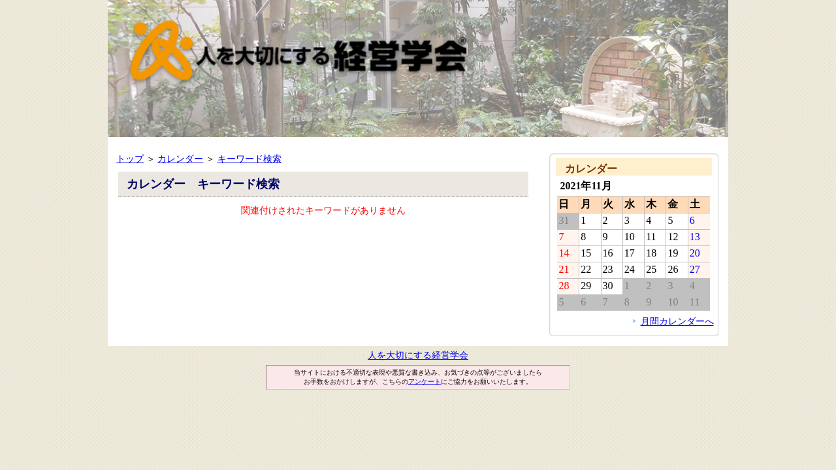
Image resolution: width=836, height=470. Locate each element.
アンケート (424, 381)
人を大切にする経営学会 (418, 355)
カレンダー (180, 158)
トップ (130, 158)
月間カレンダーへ (677, 321)
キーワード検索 (249, 158)
